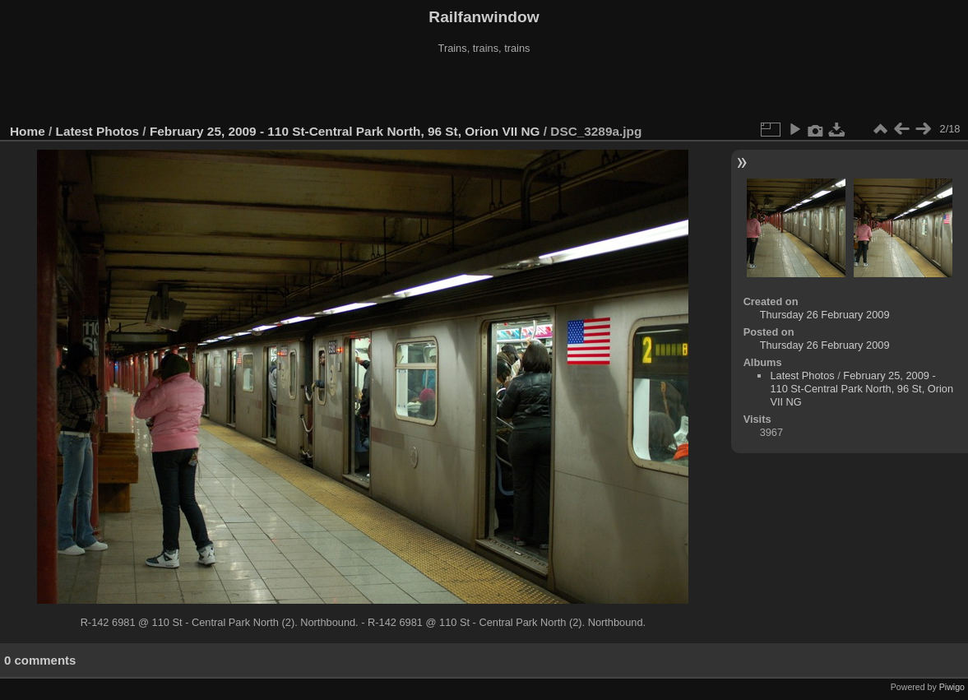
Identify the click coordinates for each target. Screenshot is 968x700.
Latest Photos (98, 131)
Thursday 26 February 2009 (825, 314)
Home (27, 131)
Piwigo (952, 687)
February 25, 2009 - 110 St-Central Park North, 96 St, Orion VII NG (345, 131)
